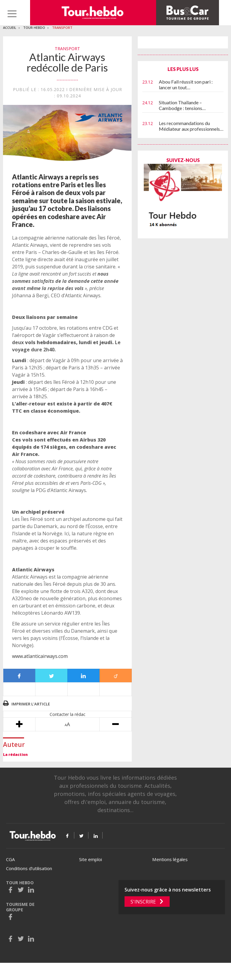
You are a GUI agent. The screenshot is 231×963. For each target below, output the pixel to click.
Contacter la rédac (67, 714)
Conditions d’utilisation (29, 868)
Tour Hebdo (34, 27)
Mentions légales (170, 859)
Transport (62, 27)
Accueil (9, 27)
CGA (10, 859)
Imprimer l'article (30, 704)
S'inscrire (143, 901)
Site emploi (90, 859)
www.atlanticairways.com (40, 656)
